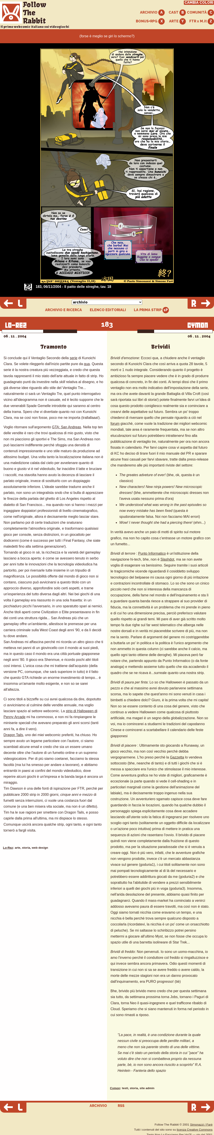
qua (87, 364)
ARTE (177, 21)
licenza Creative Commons (194, 1129)
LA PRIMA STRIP (151, 310)
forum (115, 423)
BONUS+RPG (150, 21)
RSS (121, 1106)
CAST (177, 12)
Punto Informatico (152, 553)
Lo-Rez (8, 847)
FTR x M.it (201, 21)
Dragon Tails (13, 735)
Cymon (115, 1088)
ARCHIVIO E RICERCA (63, 310)
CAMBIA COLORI (198, 3)
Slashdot (167, 559)
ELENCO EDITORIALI (108, 310)
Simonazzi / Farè (201, 1124)
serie (73, 358)
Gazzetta (177, 757)
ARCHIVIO (152, 12)
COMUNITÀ (200, 12)
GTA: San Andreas (66, 427)
